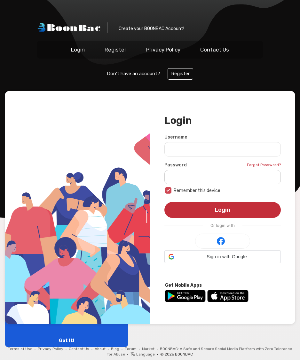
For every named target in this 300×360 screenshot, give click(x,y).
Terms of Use (20, 349)
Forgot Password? (264, 165)
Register (115, 49)
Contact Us (214, 49)
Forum (131, 349)
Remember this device (197, 190)
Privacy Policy (163, 49)
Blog (115, 349)
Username (175, 137)
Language (142, 354)
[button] (222, 256)
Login (78, 49)
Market (148, 349)
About (100, 349)
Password (175, 165)
